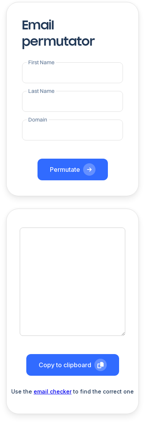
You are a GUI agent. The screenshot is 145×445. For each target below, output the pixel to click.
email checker (53, 391)
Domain (37, 119)
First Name (41, 62)
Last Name (41, 91)
